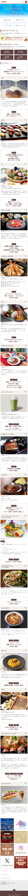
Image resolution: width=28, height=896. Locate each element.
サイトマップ (4, 870)
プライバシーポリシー (6, 878)
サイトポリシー (4, 874)
